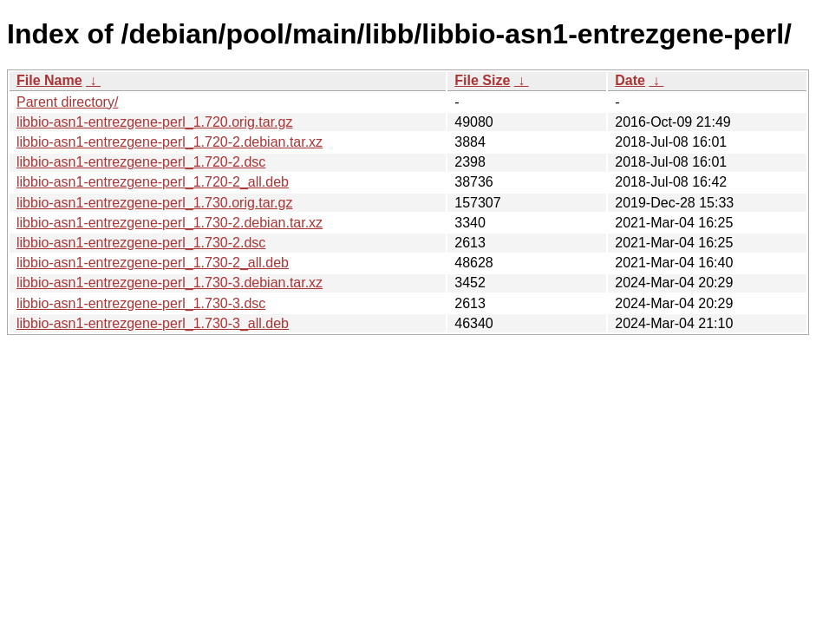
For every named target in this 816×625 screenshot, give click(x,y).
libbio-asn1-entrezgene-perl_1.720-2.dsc (140, 162)
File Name (49, 80)
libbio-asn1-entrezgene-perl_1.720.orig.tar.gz (154, 122)
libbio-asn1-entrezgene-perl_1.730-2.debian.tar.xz (169, 222)
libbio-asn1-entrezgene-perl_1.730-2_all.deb (152, 262)
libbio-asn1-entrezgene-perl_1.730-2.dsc (140, 242)
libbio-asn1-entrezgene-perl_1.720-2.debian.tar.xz (169, 142)
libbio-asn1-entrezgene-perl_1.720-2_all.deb (152, 181)
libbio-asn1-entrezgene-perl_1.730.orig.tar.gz (154, 202)
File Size (482, 80)
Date (630, 80)
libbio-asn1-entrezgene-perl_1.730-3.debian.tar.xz (169, 282)
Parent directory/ (67, 102)
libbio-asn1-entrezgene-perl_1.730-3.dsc (140, 303)
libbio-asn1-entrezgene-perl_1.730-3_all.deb (152, 323)
